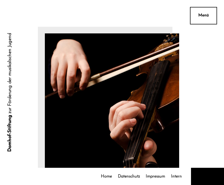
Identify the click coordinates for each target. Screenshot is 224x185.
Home (106, 176)
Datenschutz (129, 176)
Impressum (155, 176)
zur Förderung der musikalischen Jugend (9, 92)
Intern (176, 176)
